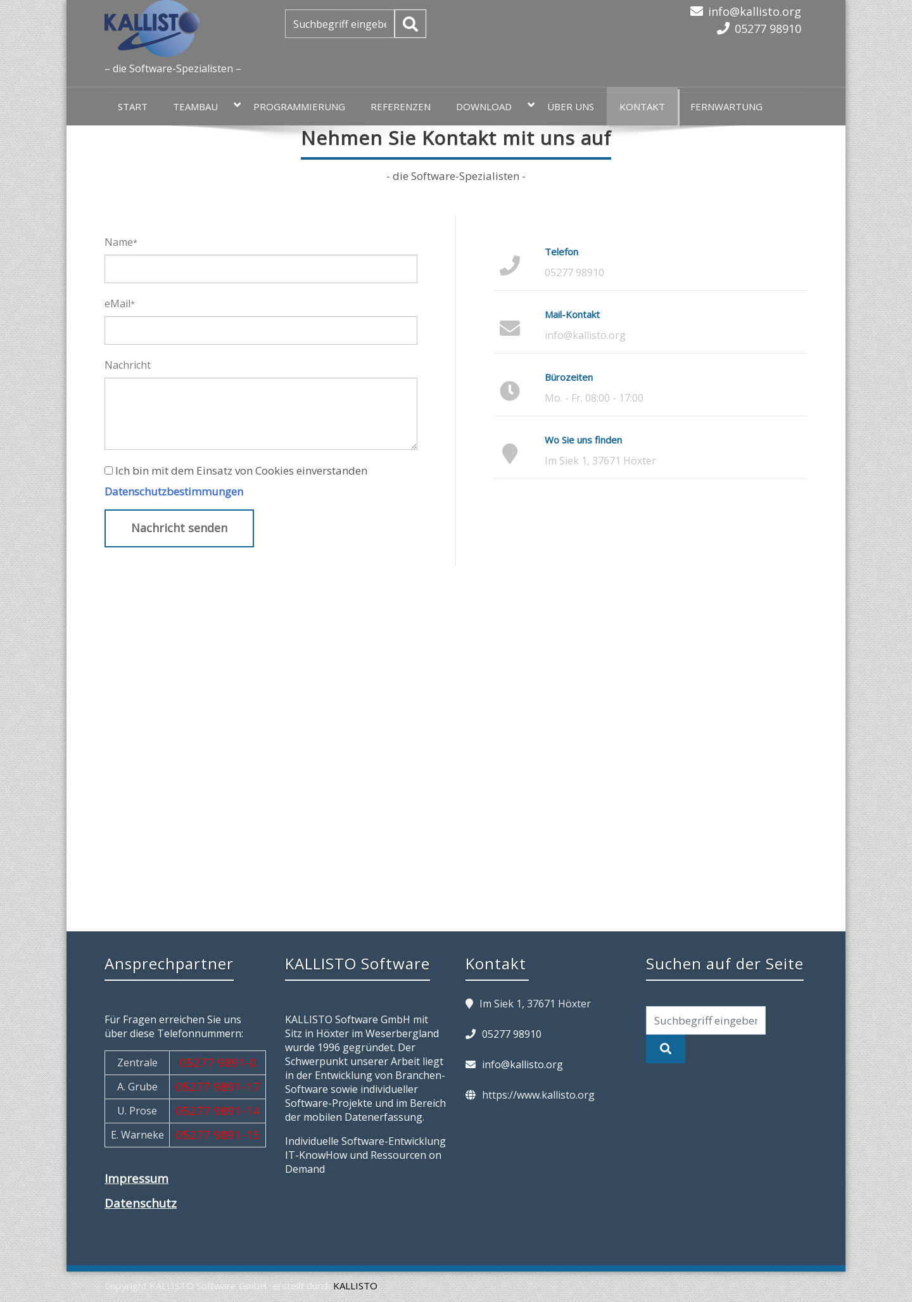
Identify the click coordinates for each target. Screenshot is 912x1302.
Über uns (570, 106)
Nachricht (127, 365)
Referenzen (400, 106)
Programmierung (299, 106)
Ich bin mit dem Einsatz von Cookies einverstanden (241, 470)
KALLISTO (355, 1285)
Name (120, 242)
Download (490, 106)
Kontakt (642, 106)
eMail (119, 303)
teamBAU (202, 106)
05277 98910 (768, 28)
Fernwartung (726, 106)
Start (133, 106)
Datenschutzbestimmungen (173, 491)
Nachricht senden (179, 527)
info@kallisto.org (754, 11)
